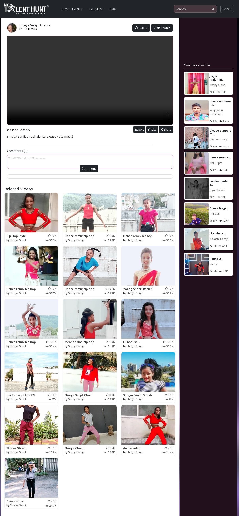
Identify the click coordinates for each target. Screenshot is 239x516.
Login (227, 9)
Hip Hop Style (16, 236)
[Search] (195, 9)
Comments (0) (17, 151)
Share (166, 129)
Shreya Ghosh (16, 448)
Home (64, 9)
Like (152, 129)
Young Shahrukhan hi (138, 289)
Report (139, 129)
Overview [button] (95, 9)
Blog (112, 9)
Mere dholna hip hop (79, 342)
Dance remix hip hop (79, 236)
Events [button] (77, 9)
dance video (132, 448)
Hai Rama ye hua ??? (20, 395)
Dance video (15, 501)
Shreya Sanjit (18, 240)
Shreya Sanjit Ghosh (79, 395)
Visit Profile (162, 28)
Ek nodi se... (131, 342)
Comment (89, 168)
